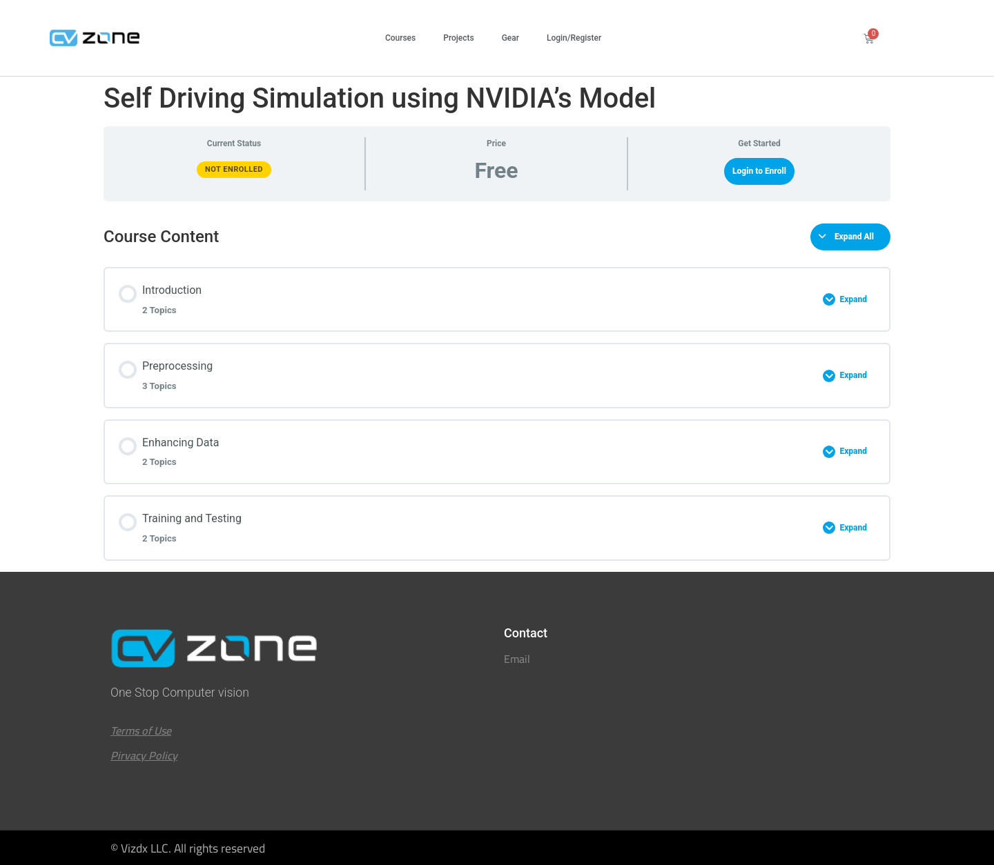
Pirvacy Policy (143, 755)
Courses (400, 38)
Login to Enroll (759, 171)
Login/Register (574, 38)
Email (517, 658)
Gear (510, 38)
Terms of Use (140, 730)
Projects (458, 38)
